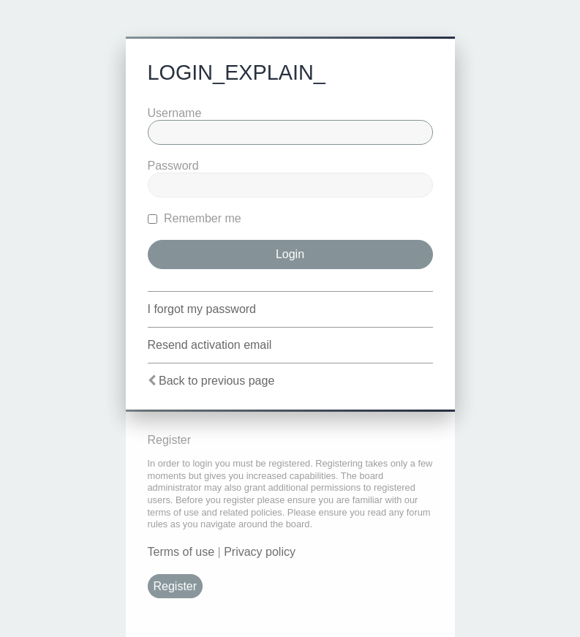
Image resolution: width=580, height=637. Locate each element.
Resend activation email (210, 345)
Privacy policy (259, 552)
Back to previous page (216, 380)
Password (173, 165)
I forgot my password (202, 309)
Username (175, 113)
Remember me (194, 218)
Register (175, 586)
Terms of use (181, 552)
